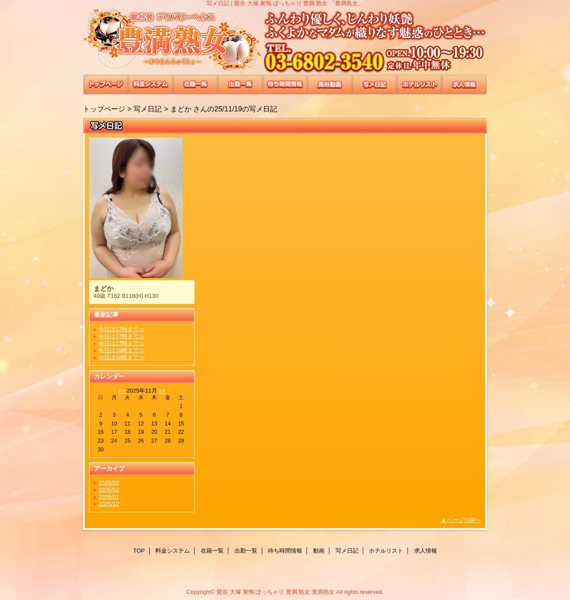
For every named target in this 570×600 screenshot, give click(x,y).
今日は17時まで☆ (121, 329)
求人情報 (464, 84)
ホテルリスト (419, 84)
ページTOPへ (464, 520)
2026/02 (108, 489)
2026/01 (108, 496)
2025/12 (108, 503)
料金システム (150, 84)
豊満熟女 (285, 41)
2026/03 (108, 482)
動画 (329, 84)
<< (121, 390)
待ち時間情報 (285, 84)
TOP (105, 84)
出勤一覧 (240, 84)
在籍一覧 (195, 84)
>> (162, 390)
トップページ (104, 109)
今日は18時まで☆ (121, 350)
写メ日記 (374, 84)
